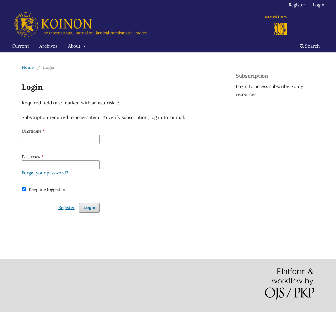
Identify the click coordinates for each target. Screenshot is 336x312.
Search (310, 46)
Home (28, 67)
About (75, 46)
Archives (48, 46)
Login (318, 5)
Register (297, 5)
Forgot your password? (45, 173)
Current (20, 46)
